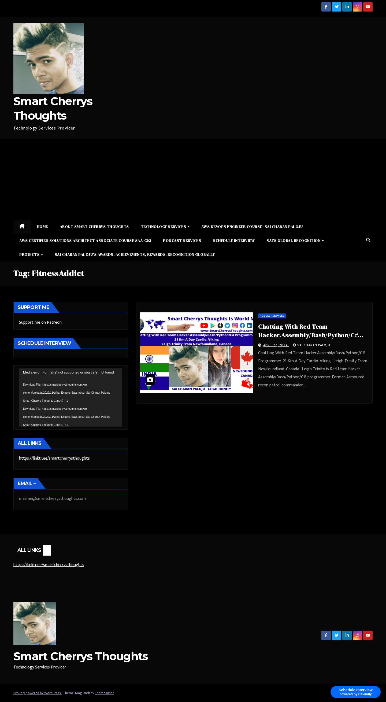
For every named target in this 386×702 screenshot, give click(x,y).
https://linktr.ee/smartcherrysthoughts (54, 458)
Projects (29, 254)
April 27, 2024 (276, 345)
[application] (70, 397)
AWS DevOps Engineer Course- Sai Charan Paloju (252, 226)
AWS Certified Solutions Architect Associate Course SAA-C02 (85, 240)
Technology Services (164, 226)
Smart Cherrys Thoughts (80, 656)
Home (42, 226)
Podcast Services (182, 240)
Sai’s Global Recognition (293, 240)
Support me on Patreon (40, 322)
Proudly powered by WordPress (37, 693)
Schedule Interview (234, 240)
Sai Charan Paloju (311, 345)
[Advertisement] (193, 179)
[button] (368, 240)
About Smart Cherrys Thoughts (94, 226)
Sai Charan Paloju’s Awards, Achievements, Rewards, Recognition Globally (135, 254)
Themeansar (104, 693)
